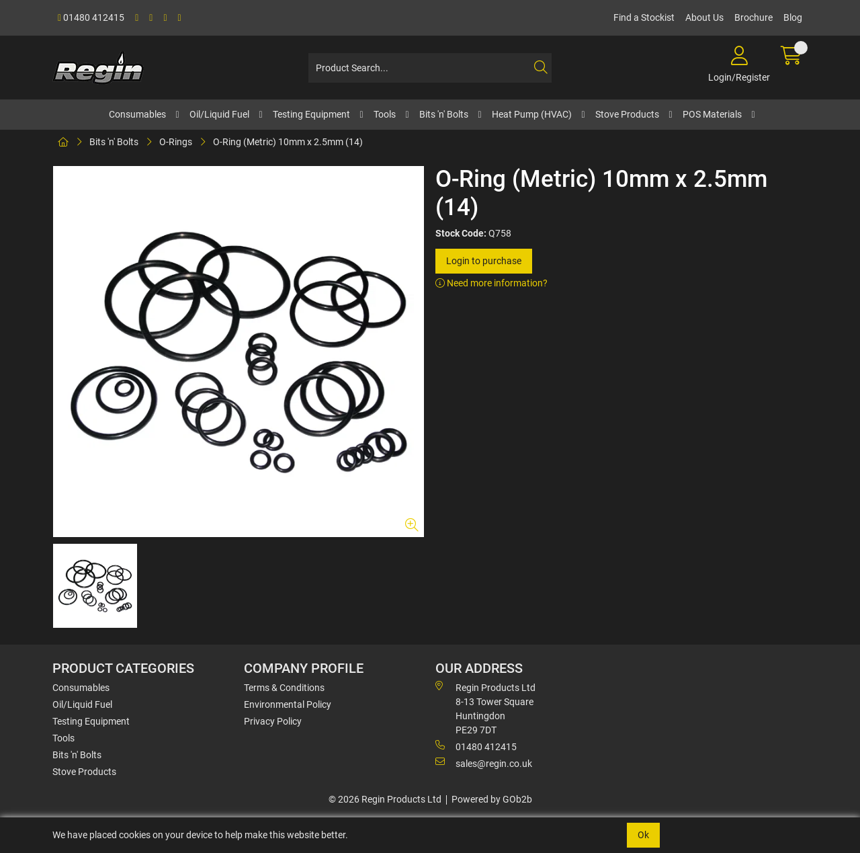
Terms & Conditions (284, 687)
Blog (792, 17)
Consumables (137, 114)
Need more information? (491, 283)
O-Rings (175, 141)
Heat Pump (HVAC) (532, 114)
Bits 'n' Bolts (443, 114)
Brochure (753, 17)
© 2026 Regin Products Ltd (385, 799)
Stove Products (627, 114)
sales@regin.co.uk (483, 763)
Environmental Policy (287, 704)
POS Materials (712, 114)
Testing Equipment (311, 114)
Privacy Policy (273, 721)
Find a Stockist (644, 17)
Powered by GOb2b (492, 799)
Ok (643, 834)
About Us (704, 17)
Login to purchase (483, 260)
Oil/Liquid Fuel (219, 114)
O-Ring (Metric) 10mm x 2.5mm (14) (288, 141)
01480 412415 (91, 17)
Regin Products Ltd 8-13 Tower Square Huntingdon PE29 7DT (485, 708)
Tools (385, 114)
